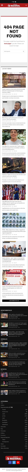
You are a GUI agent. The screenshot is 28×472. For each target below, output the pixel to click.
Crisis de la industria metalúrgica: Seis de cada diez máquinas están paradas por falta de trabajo (16, 363)
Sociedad (3, 446)
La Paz (3, 416)
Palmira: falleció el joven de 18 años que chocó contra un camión (14, 175)
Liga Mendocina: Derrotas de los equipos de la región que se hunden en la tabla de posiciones (13, 203)
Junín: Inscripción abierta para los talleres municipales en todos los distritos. (12, 288)
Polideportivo (5, 441)
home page (7, 43)
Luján (3, 418)
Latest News (6, 69)
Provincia (5, 101)
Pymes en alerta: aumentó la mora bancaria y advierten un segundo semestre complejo (16, 354)
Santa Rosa (5, 424)
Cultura (2, 405)
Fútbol (4, 185)
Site (4, 398)
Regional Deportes (5, 437)
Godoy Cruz (5, 411)
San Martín (5, 130)
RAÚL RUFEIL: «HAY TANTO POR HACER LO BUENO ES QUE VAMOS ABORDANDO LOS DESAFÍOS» (13, 259)
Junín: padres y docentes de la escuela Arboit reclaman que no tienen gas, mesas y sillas (13, 91)
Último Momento (5, 448)
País (2, 428)
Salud (2, 444)
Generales (3, 426)
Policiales (5, 158)
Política (2, 433)
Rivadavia (4, 420)
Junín (4, 73)
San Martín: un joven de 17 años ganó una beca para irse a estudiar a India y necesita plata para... (13, 148)
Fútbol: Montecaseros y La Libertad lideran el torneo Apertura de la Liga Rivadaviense (17, 383)
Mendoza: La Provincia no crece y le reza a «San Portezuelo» (12, 118)
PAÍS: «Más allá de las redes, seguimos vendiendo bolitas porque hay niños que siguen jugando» (14, 231)
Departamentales (6, 242)
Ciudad (4, 409)
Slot (2, 398)
